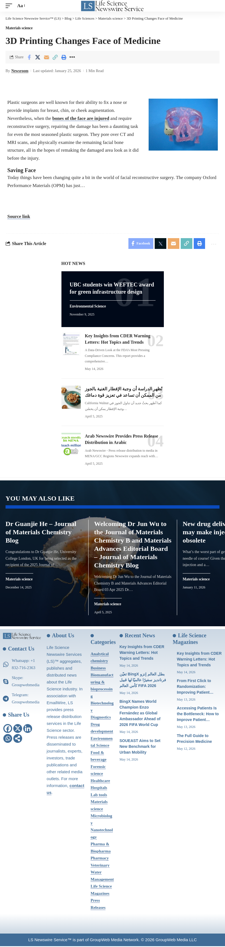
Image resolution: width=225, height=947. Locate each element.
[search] (215, 6)
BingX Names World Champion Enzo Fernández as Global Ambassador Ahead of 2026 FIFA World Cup (140, 714)
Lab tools (98, 795)
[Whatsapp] (7, 739)
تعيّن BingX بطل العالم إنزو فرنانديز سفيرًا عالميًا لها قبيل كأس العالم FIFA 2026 (143, 681)
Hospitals (98, 788)
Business (98, 669)
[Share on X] (38, 56)
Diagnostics (100, 718)
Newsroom (20, 71)
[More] (72, 56)
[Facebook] (7, 729)
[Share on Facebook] (29, 56)
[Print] (64, 56)
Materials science (19, 28)
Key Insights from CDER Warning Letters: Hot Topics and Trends (142, 653)
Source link (18, 216)
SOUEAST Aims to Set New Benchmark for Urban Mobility (140, 747)
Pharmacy (99, 859)
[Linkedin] (27, 729)
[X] (17, 729)
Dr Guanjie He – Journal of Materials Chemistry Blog (41, 533)
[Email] (46, 56)
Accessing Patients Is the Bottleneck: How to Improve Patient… (198, 715)
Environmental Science (88, 307)
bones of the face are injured (80, 118)
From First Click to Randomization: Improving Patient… (195, 687)
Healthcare (100, 781)
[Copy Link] (55, 56)
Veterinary (100, 866)
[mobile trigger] (10, 6)
